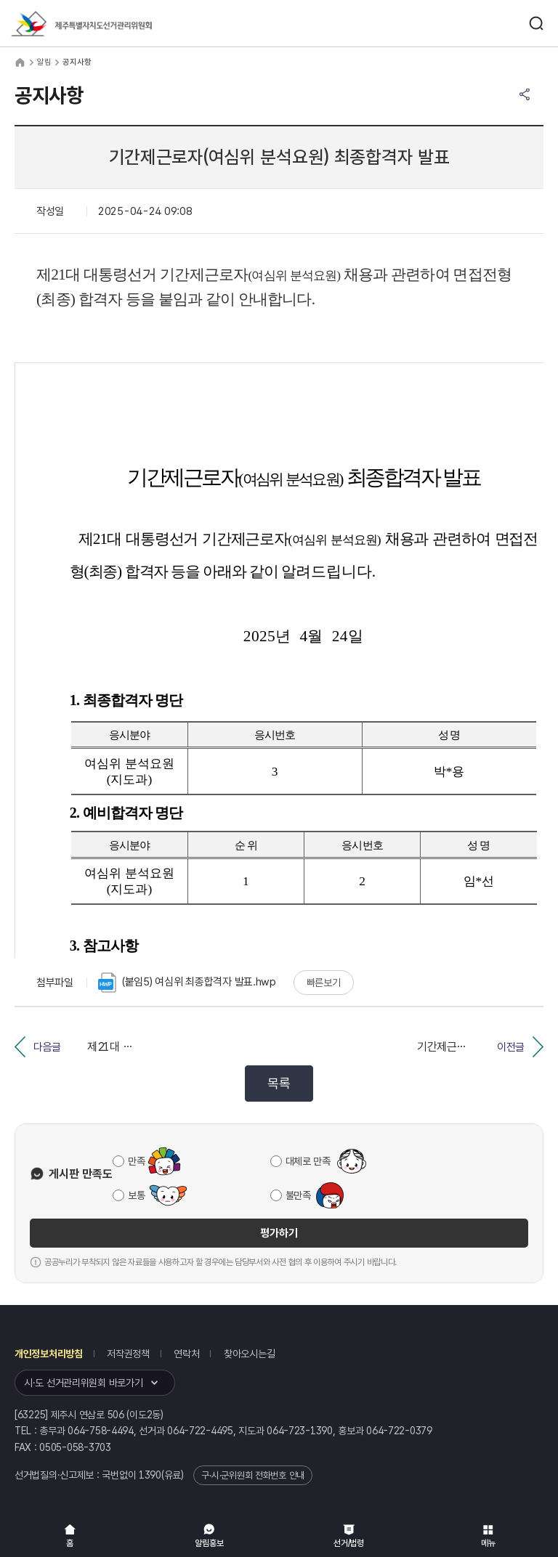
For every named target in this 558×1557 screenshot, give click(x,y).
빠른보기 (324, 982)
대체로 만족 (308, 1161)
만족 (136, 1161)
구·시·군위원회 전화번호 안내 (252, 1475)
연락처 (186, 1353)
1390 (150, 1475)
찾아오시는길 (249, 1353)
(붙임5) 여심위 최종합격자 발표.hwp (187, 982)
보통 (136, 1195)
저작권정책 (128, 1353)
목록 (278, 1083)
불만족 (298, 1195)
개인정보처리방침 (49, 1353)
